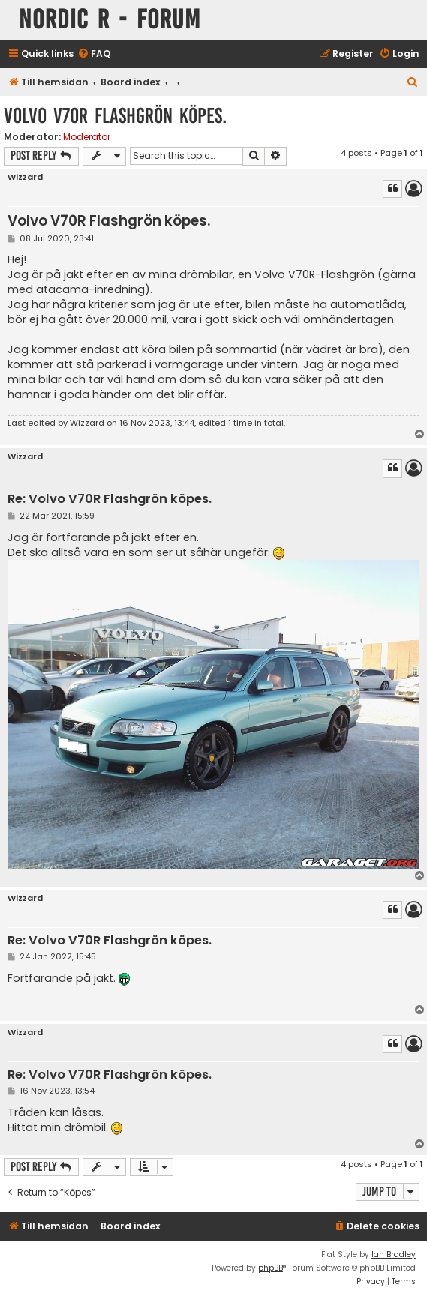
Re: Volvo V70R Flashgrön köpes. (110, 499)
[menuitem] (93, 54)
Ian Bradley (393, 1254)
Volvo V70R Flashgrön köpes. (115, 115)
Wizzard (25, 177)
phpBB (270, 1268)
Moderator (86, 137)
